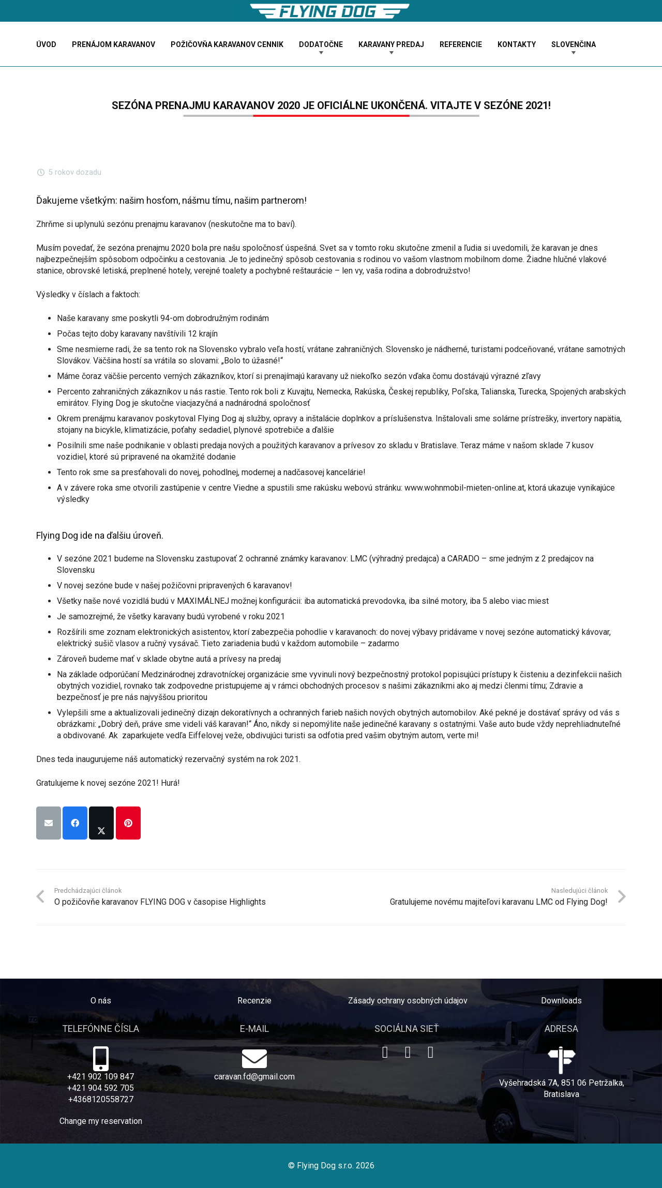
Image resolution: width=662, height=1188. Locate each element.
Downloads (561, 1001)
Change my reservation (100, 1121)
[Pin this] (128, 823)
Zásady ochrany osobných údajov (408, 1001)
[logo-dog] (331, 11)
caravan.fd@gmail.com (254, 1077)
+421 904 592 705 (100, 1088)
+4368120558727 (100, 1099)
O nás (101, 1001)
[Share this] (75, 823)
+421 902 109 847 (100, 1077)
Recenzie (254, 1001)
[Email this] (48, 823)
